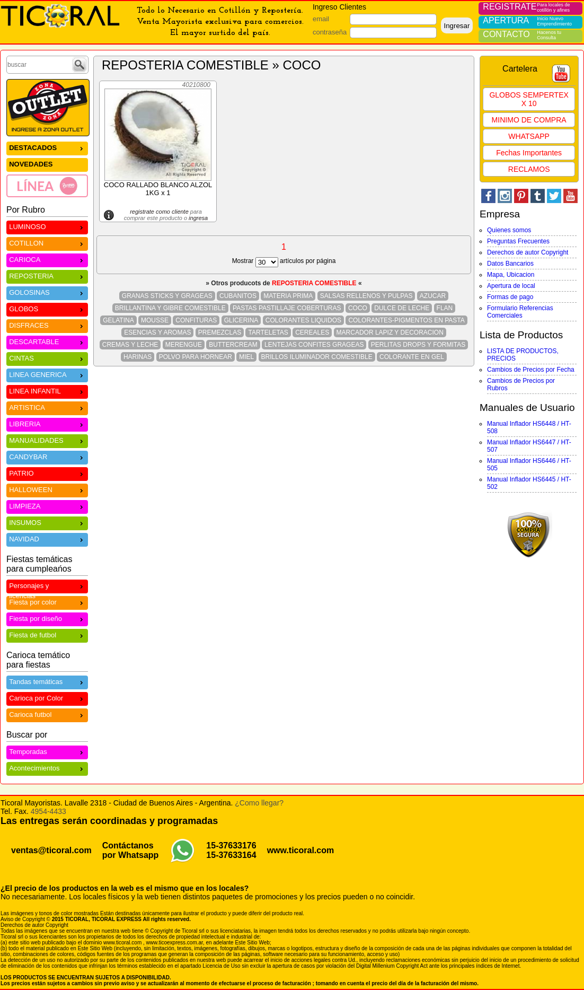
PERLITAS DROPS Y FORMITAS (418, 344)
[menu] (47, 169)
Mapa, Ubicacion (510, 274)
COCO (357, 308)
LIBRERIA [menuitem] (47, 423)
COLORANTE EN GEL (411, 357)
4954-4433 (48, 811)
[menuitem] (47, 185)
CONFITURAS (196, 320)
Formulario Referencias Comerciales (520, 311)
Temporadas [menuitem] (47, 751)
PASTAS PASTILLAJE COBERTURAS (287, 308)
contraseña (330, 32)
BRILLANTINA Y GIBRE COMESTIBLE (170, 308)
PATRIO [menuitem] (47, 472)
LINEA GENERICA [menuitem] (47, 374)
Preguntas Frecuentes (518, 241)
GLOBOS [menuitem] (47, 308)
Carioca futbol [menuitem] (47, 714)
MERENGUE (183, 344)
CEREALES (312, 332)
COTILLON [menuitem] (47, 242)
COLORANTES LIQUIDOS (303, 320)
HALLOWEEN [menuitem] (47, 489)
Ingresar (457, 26)
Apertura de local (511, 286)
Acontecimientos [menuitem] (47, 767)
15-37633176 (231, 845)
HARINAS (137, 357)
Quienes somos (509, 230)
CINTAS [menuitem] (47, 357)
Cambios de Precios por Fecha (530, 369)
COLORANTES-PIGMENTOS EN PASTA (406, 320)
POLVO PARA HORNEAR (195, 357)
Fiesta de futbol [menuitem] (47, 634)
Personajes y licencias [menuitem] (47, 587)
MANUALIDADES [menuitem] (47, 439)
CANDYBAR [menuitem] (47, 456)
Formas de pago (510, 297)
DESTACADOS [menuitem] (47, 147)
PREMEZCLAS (219, 332)
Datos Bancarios (510, 263)
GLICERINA (241, 320)
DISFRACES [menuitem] (47, 324)
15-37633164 (231, 855)
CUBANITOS (237, 296)
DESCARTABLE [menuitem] (47, 341)
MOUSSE (155, 320)
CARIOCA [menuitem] (47, 259)
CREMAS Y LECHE (130, 344)
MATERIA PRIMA (288, 296)
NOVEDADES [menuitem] (30, 164)
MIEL (246, 357)
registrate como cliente (159, 211)
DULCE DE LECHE (401, 308)
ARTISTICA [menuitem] (47, 406)
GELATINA (118, 320)
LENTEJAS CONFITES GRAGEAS (314, 344)
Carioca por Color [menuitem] (47, 697)
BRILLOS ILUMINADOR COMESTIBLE (317, 357)
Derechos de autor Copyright (527, 252)
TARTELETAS (268, 332)
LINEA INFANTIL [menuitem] (47, 390)
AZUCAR (433, 296)
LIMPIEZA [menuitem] (47, 505)
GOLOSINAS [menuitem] (47, 291)
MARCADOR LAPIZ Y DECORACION (390, 332)
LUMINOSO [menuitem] (47, 226)
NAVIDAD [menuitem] (47, 538)
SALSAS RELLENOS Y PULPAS (366, 296)
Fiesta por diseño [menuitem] (47, 618)
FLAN (445, 308)
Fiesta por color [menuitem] (47, 601)
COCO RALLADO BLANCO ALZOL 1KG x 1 (158, 189)
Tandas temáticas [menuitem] (47, 681)
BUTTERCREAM (233, 344)
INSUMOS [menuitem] (47, 522)
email (321, 19)
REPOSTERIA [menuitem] (47, 275)
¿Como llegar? (259, 803)
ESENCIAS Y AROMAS (157, 332)
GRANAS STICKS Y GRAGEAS (167, 296)
